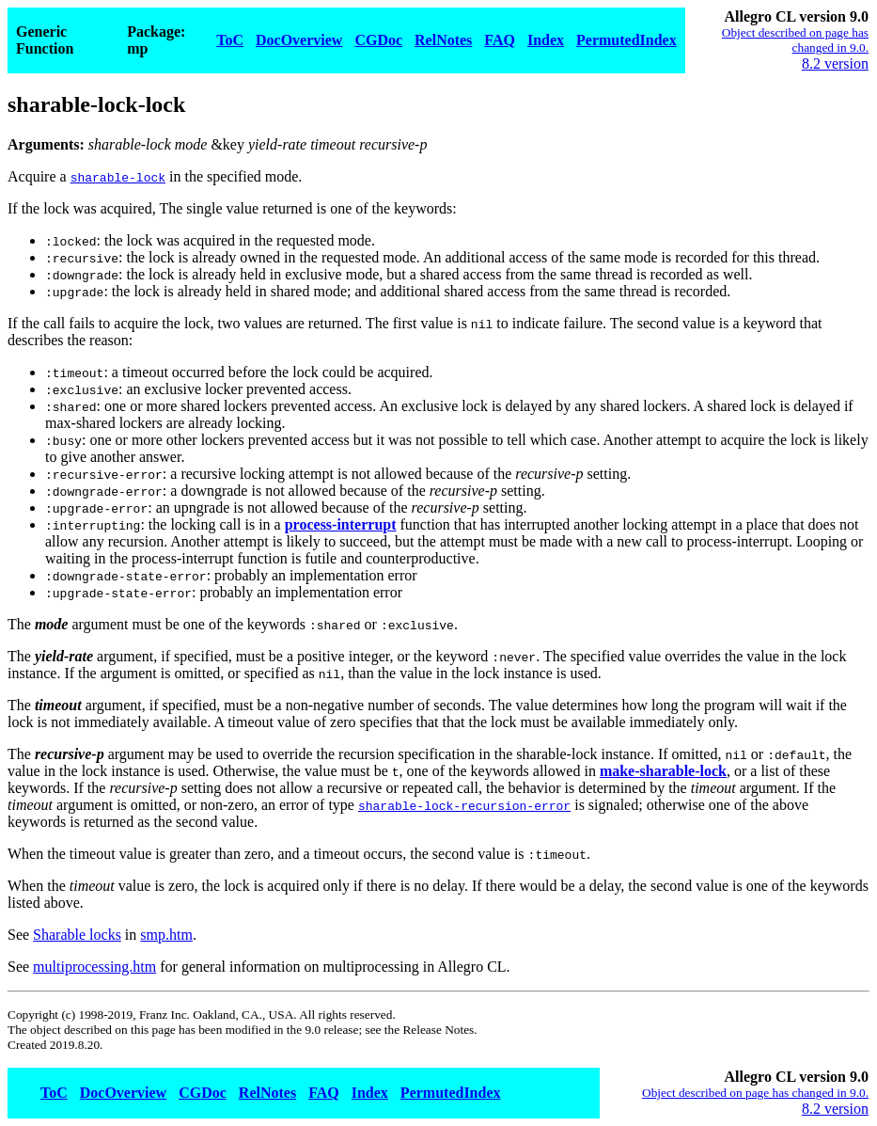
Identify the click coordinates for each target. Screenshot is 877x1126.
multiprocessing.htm (94, 967)
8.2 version (835, 63)
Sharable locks (77, 935)
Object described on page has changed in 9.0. (795, 40)
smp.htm (166, 935)
